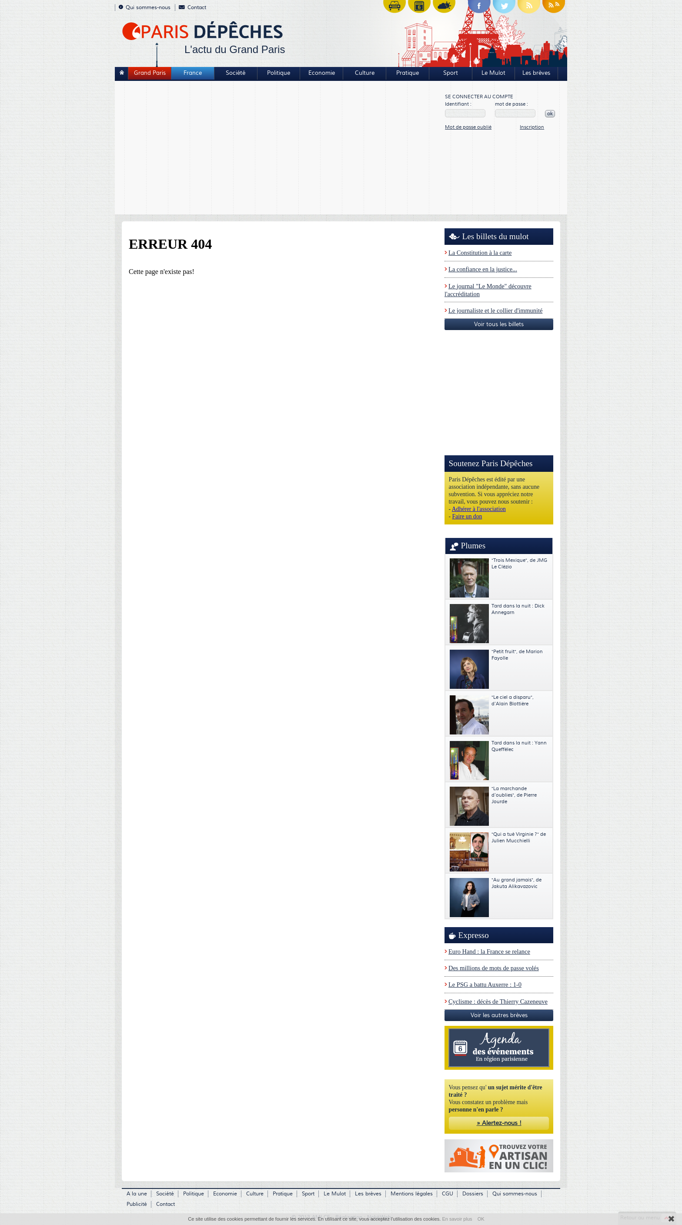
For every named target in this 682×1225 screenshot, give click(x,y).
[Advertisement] (280, 149)
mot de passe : (511, 104)
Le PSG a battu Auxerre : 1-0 (485, 984)
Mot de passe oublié (468, 127)
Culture (364, 73)
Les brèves (536, 73)
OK (481, 1219)
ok (550, 113)
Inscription (532, 127)
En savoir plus (457, 1219)
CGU (447, 1194)
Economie (321, 73)
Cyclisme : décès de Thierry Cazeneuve (498, 1001)
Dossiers (472, 1194)
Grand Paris (150, 73)
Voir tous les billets (499, 324)
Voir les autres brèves (499, 1015)
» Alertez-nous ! (499, 1123)
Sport (450, 73)
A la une (137, 1194)
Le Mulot (493, 73)
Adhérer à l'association (479, 509)
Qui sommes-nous (144, 7)
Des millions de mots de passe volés (493, 968)
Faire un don (467, 516)
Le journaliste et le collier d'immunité (495, 310)
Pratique (407, 73)
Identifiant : (458, 104)
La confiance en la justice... (482, 269)
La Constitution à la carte (480, 252)
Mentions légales (412, 1194)
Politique (278, 73)
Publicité (137, 1204)
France (193, 73)
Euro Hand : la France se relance (489, 951)
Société (235, 73)
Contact (192, 7)
